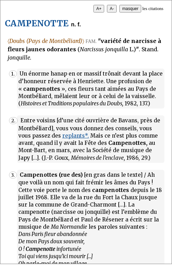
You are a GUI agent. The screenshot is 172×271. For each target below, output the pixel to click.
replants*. (75, 135)
